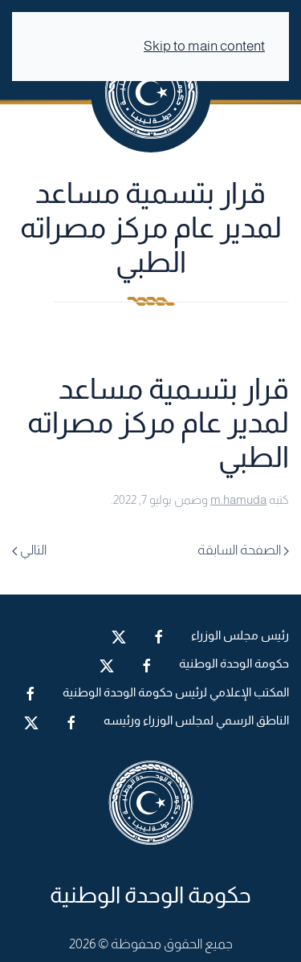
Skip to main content (204, 46)
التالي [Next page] (29, 550)
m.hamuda (238, 499)
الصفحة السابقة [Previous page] (243, 550)
